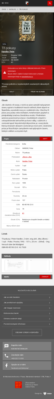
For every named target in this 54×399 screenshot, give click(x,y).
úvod (4, 9)
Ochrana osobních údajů (13, 319)
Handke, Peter (8, 51)
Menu (5, 3)
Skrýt (45, 139)
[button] (27, 28)
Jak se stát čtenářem (12, 297)
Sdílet (11, 92)
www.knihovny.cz (27, 77)
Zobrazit (45, 277)
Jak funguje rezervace (12, 308)
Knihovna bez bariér (11, 313)
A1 (23, 213)
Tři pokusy (23, 9)
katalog (12, 9)
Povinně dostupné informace (14, 324)
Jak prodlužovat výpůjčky (13, 303)
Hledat (49, 2)
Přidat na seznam (38, 92)
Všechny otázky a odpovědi (27, 332)
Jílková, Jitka (27, 157)
